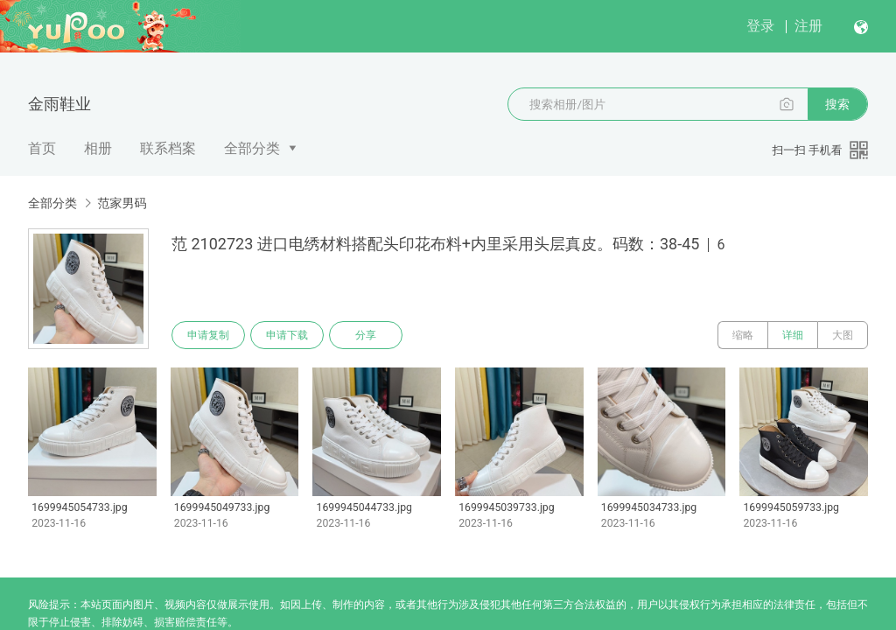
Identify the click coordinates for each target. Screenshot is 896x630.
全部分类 (252, 148)
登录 (760, 26)
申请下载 (287, 335)
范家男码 (121, 203)
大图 (842, 335)
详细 (792, 335)
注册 (808, 26)
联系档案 (168, 148)
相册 (98, 148)
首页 (42, 148)
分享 (365, 335)
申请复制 (208, 335)
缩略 (742, 335)
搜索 (837, 104)
